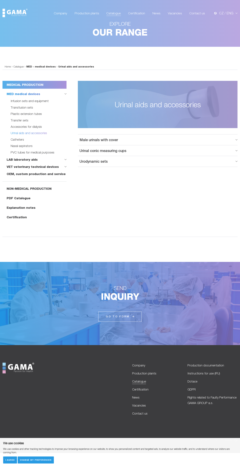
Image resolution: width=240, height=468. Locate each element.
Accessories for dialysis (26, 141)
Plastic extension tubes (26, 128)
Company (60, 14)
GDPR (192, 404)
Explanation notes (21, 222)
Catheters (17, 154)
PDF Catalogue (19, 212)
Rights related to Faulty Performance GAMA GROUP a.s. (210, 414)
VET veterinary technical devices (33, 181)
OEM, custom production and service (36, 188)
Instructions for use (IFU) (204, 387)
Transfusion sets (22, 122)
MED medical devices (24, 108)
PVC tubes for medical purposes (33, 167)
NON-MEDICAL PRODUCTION (29, 203)
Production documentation (206, 379)
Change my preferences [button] (36, 460)
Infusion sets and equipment (30, 115)
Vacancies (175, 14)
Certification (136, 14)
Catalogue (113, 14)
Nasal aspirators (22, 160)
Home (8, 81)
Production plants (86, 14)
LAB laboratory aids (22, 174)
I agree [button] (10, 460)
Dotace (193, 395)
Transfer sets (20, 134)
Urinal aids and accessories (29, 147)
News (156, 14)
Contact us (197, 14)
